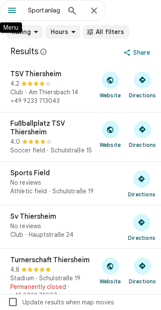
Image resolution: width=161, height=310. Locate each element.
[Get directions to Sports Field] (141, 183)
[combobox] (44, 10)
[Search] (72, 11)
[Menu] (12, 11)
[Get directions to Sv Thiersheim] (141, 227)
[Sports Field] (80, 183)
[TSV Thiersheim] (80, 87)
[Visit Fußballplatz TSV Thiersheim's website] (110, 134)
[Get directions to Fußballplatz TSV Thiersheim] (142, 134)
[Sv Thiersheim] (80, 226)
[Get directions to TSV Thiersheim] (142, 84)
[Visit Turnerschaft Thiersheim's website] (110, 270)
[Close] (94, 11)
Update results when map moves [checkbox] (61, 302)
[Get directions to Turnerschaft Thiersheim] (142, 270)
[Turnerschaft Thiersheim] (80, 278)
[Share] (138, 52)
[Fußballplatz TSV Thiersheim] (80, 136)
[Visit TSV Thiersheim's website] (110, 84)
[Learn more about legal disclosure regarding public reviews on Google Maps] (43, 51)
